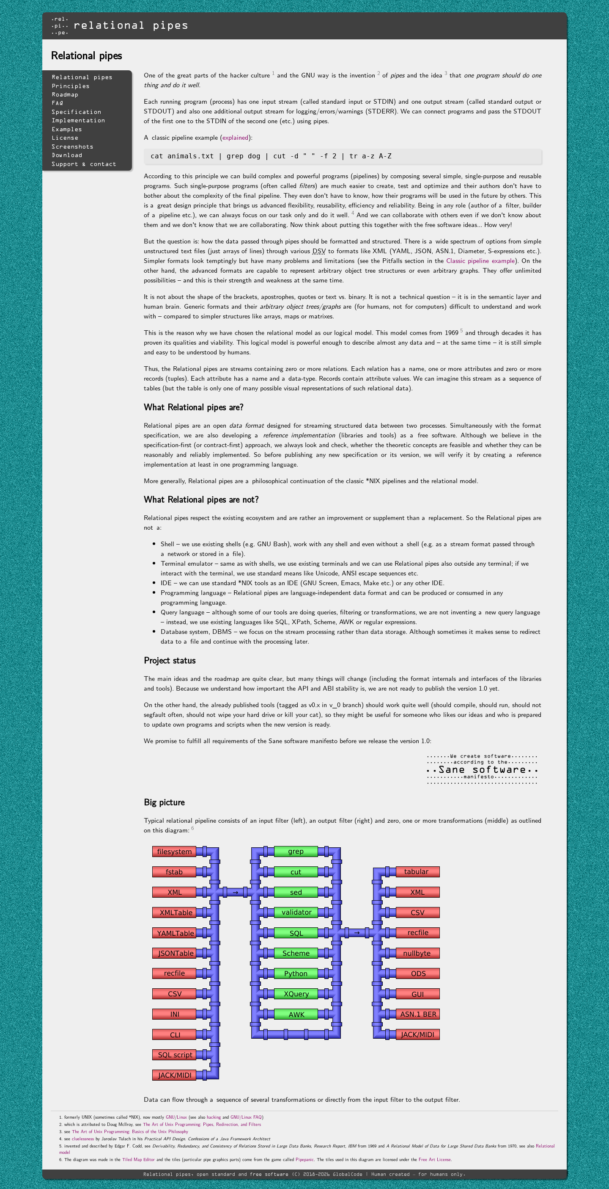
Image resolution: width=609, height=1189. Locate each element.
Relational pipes (82, 77)
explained (235, 137)
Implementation (78, 120)
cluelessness (83, 1138)
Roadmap (65, 94)
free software (269, 1174)
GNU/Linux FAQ (246, 1117)
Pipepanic (305, 1159)
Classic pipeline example (480, 260)
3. (61, 1131)
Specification (76, 111)
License (65, 137)
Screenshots (72, 146)
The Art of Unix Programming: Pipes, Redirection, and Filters (202, 1124)
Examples (67, 129)
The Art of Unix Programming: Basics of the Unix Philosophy (130, 1131)
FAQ (57, 103)
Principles (71, 86)
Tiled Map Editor (138, 1159)
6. (61, 1159)
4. (61, 1138)
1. (61, 1117)
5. (61, 1145)
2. (61, 1124)
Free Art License (435, 1159)
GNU (170, 1117)
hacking (214, 1117)
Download (67, 155)
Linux (182, 1117)
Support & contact (84, 163)
